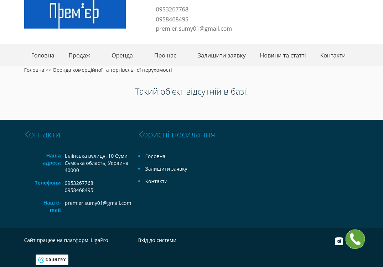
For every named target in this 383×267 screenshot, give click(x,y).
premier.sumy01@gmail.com (194, 28)
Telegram (158, 40)
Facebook (149, 40)
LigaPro (99, 240)
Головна (43, 55)
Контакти (333, 55)
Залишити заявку (222, 55)
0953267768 (172, 9)
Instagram (170, 40)
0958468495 (172, 19)
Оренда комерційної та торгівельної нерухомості (112, 69)
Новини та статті (283, 55)
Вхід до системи (157, 240)
